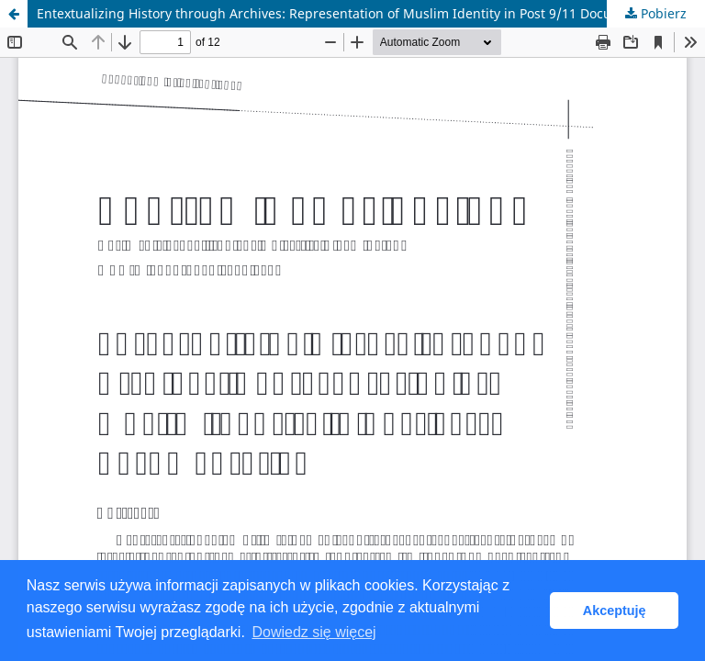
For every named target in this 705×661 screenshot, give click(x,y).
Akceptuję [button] (614, 610)
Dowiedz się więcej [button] (313, 632)
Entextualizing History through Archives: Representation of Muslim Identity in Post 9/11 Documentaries (355, 13)
